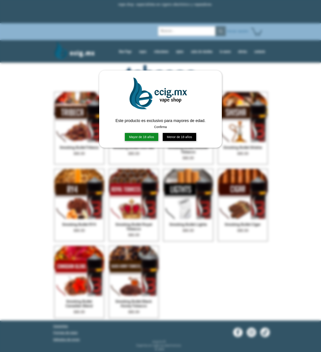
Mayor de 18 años (141, 137)
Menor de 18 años (179, 137)
